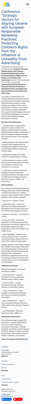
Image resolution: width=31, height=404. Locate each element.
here (26, 339)
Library (3, 375)
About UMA (4, 361)
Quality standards (6, 379)
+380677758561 (6, 394)
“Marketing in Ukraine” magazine (10, 382)
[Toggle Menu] (27, 4)
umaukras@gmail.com (7, 396)
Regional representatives (8, 364)
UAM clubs (4, 367)
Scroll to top (4, 346)
